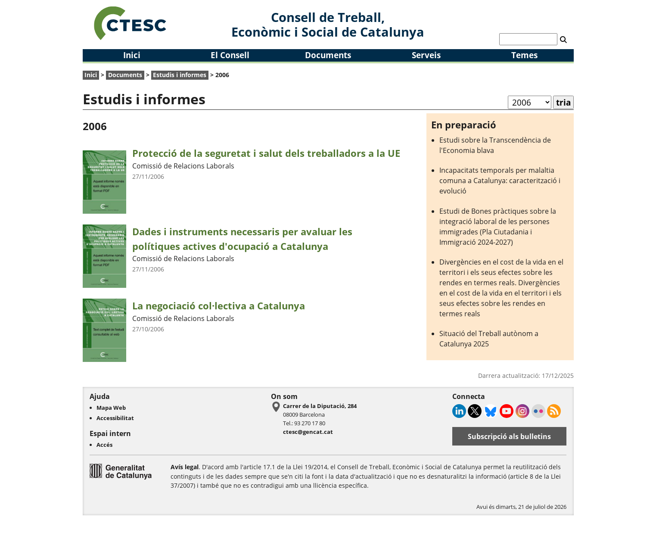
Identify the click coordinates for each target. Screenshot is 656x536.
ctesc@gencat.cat (308, 432)
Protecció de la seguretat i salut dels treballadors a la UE (266, 153)
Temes (524, 55)
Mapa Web (111, 407)
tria (563, 102)
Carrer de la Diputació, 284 (320, 406)
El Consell (230, 55)
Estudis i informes (179, 75)
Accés (104, 445)
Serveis (426, 55)
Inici (131, 55)
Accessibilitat (115, 418)
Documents (328, 55)
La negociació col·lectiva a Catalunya (218, 305)
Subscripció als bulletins (509, 436)
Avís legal (185, 467)
